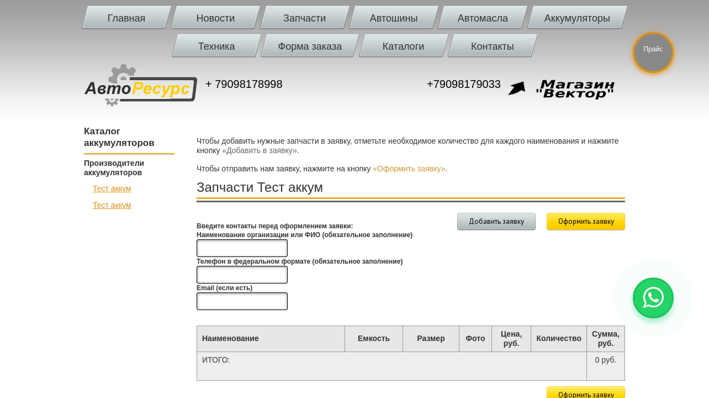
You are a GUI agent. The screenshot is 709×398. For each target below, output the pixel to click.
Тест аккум (112, 188)
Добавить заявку (496, 221)
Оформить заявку (586, 221)
